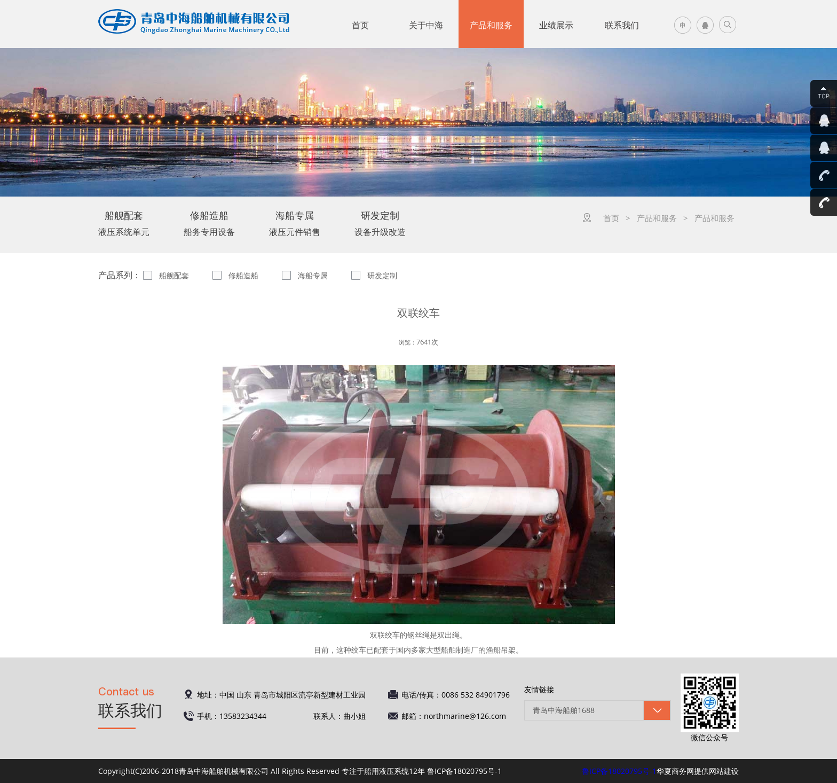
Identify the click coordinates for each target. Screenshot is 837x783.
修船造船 (243, 275)
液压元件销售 (294, 223)
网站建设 (724, 771)
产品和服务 (491, 25)
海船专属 (313, 275)
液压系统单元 (123, 223)
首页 (360, 25)
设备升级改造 (380, 223)
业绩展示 (556, 25)
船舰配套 (174, 275)
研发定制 (382, 275)
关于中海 (426, 25)
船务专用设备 (209, 223)
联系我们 (622, 25)
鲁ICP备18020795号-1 (619, 771)
